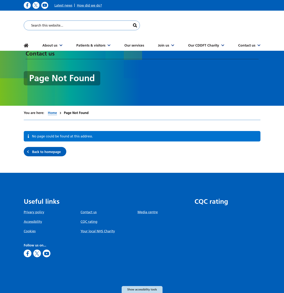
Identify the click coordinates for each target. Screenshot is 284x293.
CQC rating (89, 222)
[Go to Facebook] (27, 5)
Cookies (30, 231)
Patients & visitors (90, 45)
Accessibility (33, 222)
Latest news (63, 5)
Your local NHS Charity (98, 231)
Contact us (246, 45)
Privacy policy (34, 212)
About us (49, 45)
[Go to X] (36, 5)
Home (52, 113)
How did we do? (89, 5)
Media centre (148, 212)
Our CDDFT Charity (203, 45)
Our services (134, 45)
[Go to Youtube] (44, 5)
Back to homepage (46, 152)
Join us (163, 45)
